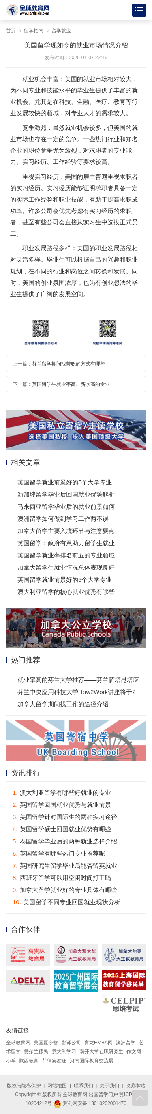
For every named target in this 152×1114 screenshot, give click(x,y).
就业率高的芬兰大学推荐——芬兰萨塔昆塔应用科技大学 (78, 681)
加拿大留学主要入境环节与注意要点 (66, 530)
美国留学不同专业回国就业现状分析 (66, 902)
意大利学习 (64, 1051)
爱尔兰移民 (36, 1051)
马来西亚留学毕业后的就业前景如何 (66, 506)
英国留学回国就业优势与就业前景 (62, 804)
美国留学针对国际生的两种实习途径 (65, 816)
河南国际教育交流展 (91, 1061)
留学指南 (33, 31)
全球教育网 (18, 1042)
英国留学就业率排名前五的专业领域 (66, 555)
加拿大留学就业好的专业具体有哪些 (65, 889)
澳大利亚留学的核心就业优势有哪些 (66, 591)
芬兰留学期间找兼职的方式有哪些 (68, 364)
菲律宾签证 (54, 1061)
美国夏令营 (46, 1042)
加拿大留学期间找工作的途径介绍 (63, 704)
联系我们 (83, 1085)
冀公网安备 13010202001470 (90, 1103)
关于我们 (109, 1085)
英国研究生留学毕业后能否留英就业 (65, 865)
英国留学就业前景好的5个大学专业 (64, 482)
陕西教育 (29, 1061)
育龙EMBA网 (98, 1042)
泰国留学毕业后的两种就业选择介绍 (65, 841)
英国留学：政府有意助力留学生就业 (66, 543)
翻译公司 (71, 1042)
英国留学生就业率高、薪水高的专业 (71, 384)
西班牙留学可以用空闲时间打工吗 (62, 877)
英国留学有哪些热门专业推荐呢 (59, 853)
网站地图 (57, 1085)
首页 (11, 31)
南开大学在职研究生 (101, 1051)
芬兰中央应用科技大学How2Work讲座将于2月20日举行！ (76, 693)
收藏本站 (135, 1085)
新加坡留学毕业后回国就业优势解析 (66, 494)
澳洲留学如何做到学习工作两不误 (63, 518)
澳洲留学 (125, 1042)
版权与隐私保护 (24, 1085)
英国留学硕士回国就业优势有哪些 (62, 829)
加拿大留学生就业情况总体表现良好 (66, 567)
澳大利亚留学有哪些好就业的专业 (62, 792)
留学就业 (61, 31)
